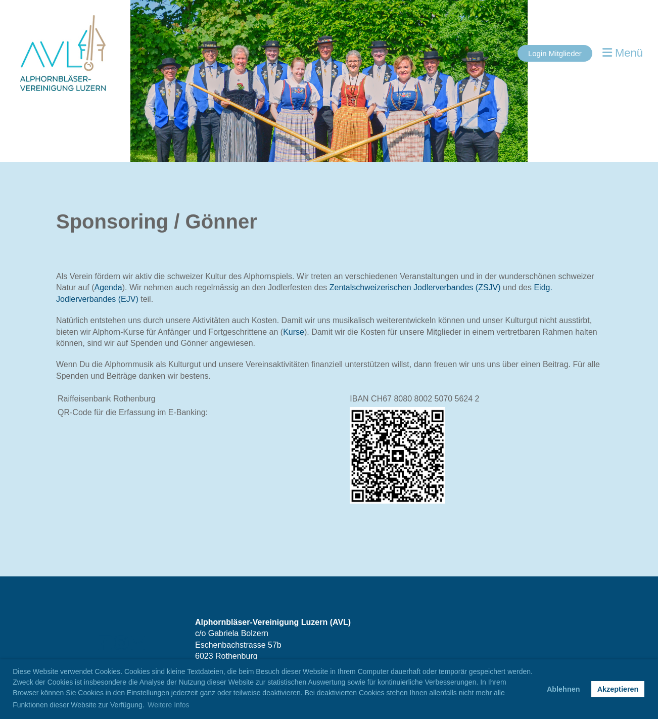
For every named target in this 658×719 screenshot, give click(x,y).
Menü (622, 53)
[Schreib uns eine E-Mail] (138, 643)
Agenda (108, 287)
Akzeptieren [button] (618, 689)
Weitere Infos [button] (168, 705)
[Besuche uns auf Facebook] (105, 643)
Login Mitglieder (555, 53)
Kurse (293, 332)
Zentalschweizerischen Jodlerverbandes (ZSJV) (415, 287)
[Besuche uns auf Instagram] (121, 643)
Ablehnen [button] (563, 689)
